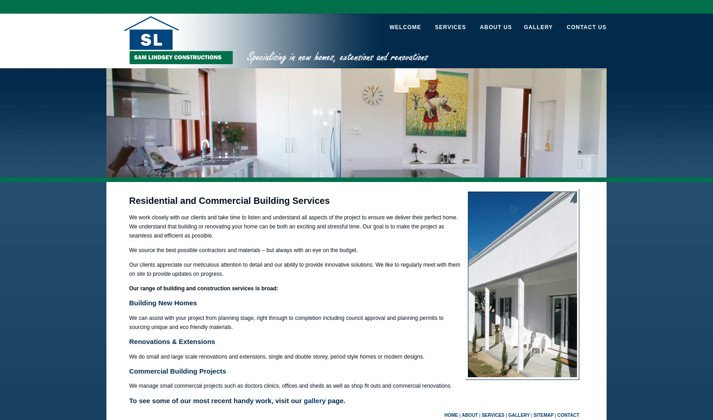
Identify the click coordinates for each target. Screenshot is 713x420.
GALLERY (538, 27)
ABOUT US (496, 27)
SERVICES (450, 27)
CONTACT (568, 415)
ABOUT (470, 415)
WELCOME (405, 27)
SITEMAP (543, 415)
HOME (451, 415)
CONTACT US (587, 27)
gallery (315, 401)
